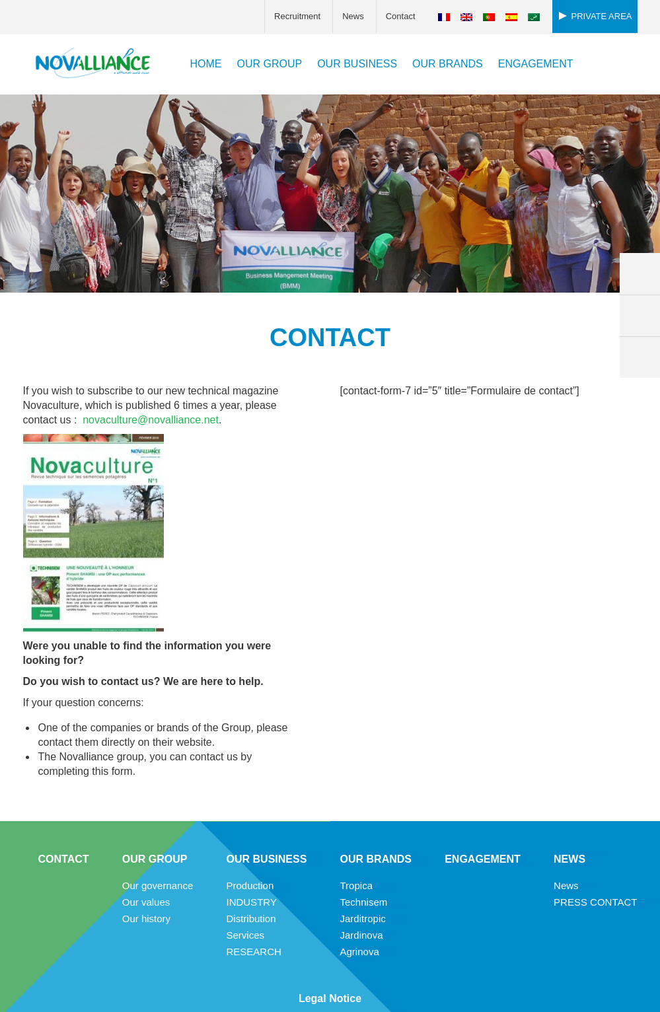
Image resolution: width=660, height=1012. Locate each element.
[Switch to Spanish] (511, 17)
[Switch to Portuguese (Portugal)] (489, 17)
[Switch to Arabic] (534, 17)
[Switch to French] (444, 17)
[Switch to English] (466, 17)
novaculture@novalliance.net (151, 419)
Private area (601, 16)
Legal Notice (330, 998)
